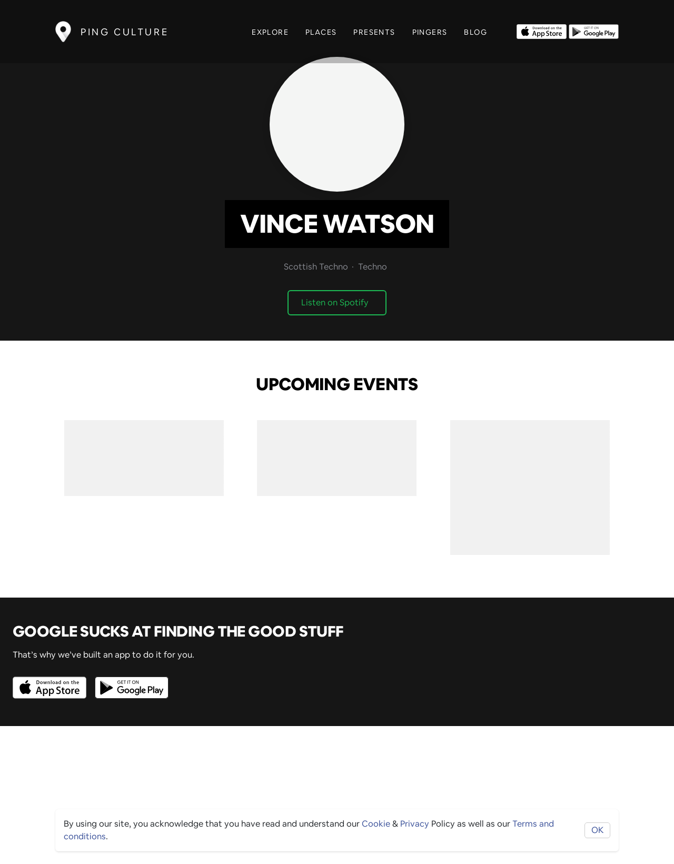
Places (320, 32)
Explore (270, 32)
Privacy (414, 823)
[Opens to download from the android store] (594, 30)
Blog (475, 32)
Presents (374, 32)
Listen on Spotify (335, 302)
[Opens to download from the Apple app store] (542, 30)
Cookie (376, 823)
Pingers (430, 32)
